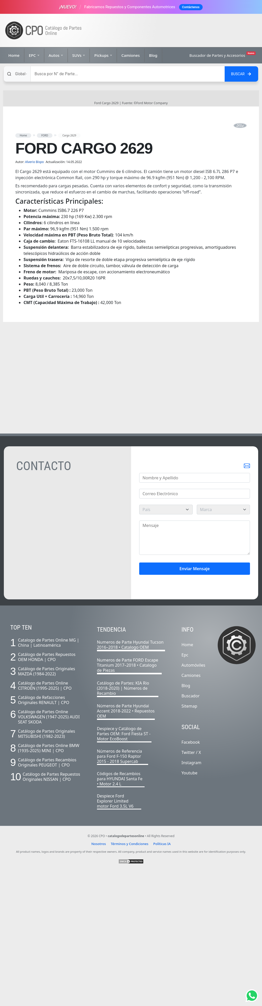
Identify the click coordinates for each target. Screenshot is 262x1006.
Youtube (189, 907)
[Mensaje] (194, 671)
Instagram (191, 896)
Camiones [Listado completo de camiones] (190, 809)
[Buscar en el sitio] (241, 74)
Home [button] (23, 269)
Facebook (190, 876)
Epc (184, 789)
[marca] (223, 643)
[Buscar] (128, 74)
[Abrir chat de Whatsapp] (251, 995)
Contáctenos (191, 7)
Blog (153, 55)
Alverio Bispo (35, 296)
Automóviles (193, 799)
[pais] (166, 643)
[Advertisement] (173, 30)
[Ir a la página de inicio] (43, 30)
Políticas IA (162, 977)
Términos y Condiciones (129, 977)
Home (14, 55)
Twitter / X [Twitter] (191, 886)
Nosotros (98, 977)
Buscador (190, 829)
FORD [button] (44, 269)
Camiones (130, 55)
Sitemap (189, 840)
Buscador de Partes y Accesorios (222, 54)
